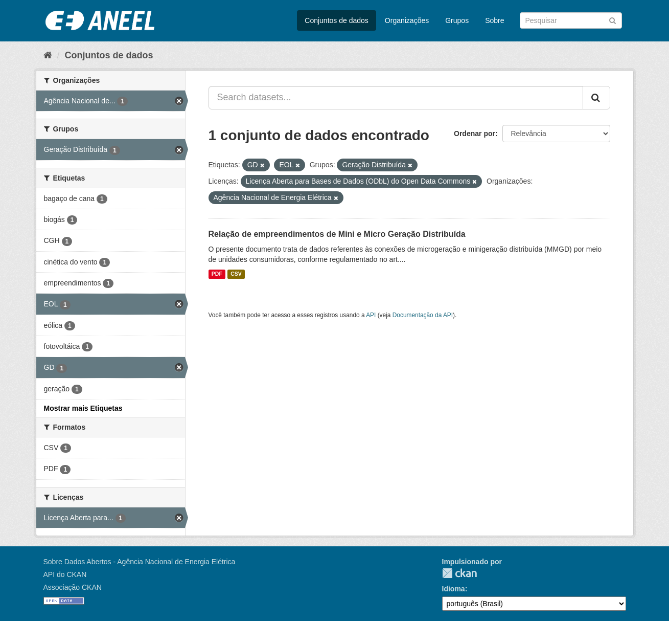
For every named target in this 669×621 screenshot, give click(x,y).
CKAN (459, 573)
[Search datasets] (571, 20)
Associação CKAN (72, 587)
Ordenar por (474, 133)
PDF (217, 274)
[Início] (47, 55)
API (371, 315)
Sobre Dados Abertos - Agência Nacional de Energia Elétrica (139, 562)
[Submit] (612, 19)
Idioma (453, 589)
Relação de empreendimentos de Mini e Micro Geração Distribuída (337, 234)
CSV (236, 274)
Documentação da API (423, 315)
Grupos (457, 20)
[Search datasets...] (396, 97)
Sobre (494, 20)
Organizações (407, 20)
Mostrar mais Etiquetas (83, 408)
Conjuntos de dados (336, 20)
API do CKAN (65, 574)
